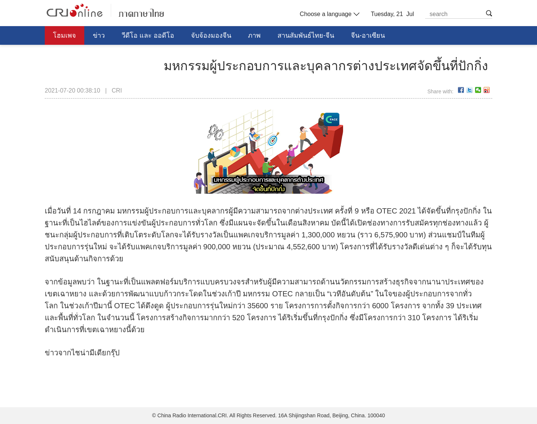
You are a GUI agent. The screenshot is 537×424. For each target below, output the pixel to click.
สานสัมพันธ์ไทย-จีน (305, 35)
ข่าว (99, 35)
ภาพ (254, 35)
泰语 (105, 10)
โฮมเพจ (64, 35)
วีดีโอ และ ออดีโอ (148, 35)
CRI (117, 90)
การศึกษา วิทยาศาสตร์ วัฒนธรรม (102, 54)
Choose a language (328, 14)
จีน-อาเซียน (368, 35)
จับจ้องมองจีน (211, 35)
